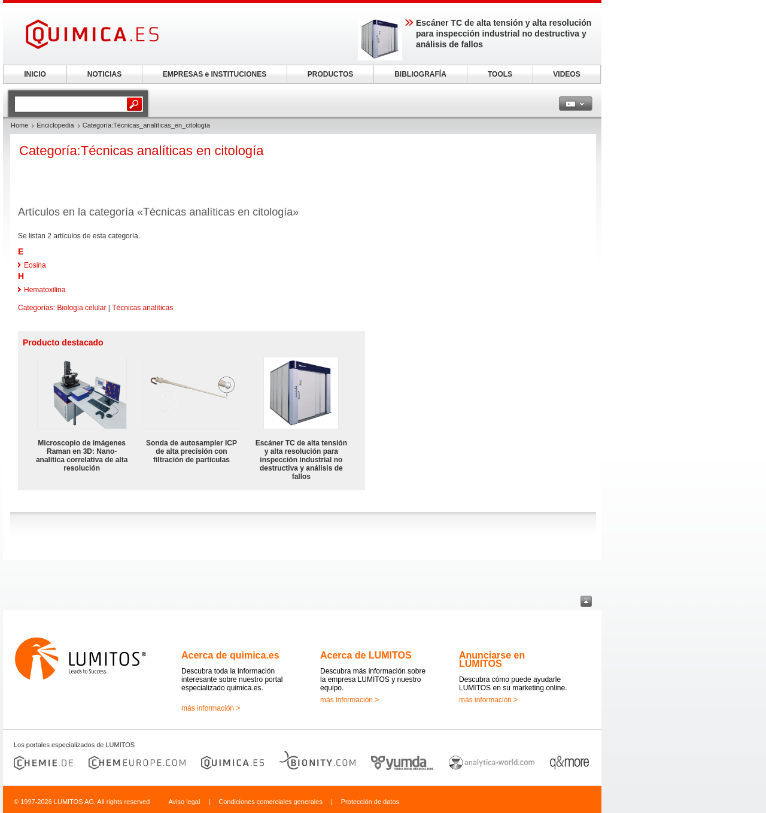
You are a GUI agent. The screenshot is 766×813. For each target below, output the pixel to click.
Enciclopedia (55, 125)
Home (19, 125)
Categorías (35, 308)
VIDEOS (566, 74)
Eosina (35, 265)
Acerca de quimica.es (230, 655)
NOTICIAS (104, 74)
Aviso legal (184, 801)
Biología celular (81, 308)
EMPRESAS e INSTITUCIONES (214, 74)
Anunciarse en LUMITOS (492, 659)
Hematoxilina (44, 290)
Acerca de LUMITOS (366, 655)
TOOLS (500, 74)
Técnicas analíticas (142, 308)
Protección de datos (370, 801)
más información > (210, 708)
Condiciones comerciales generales (270, 801)
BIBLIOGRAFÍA (420, 74)
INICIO (35, 74)
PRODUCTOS (330, 74)
